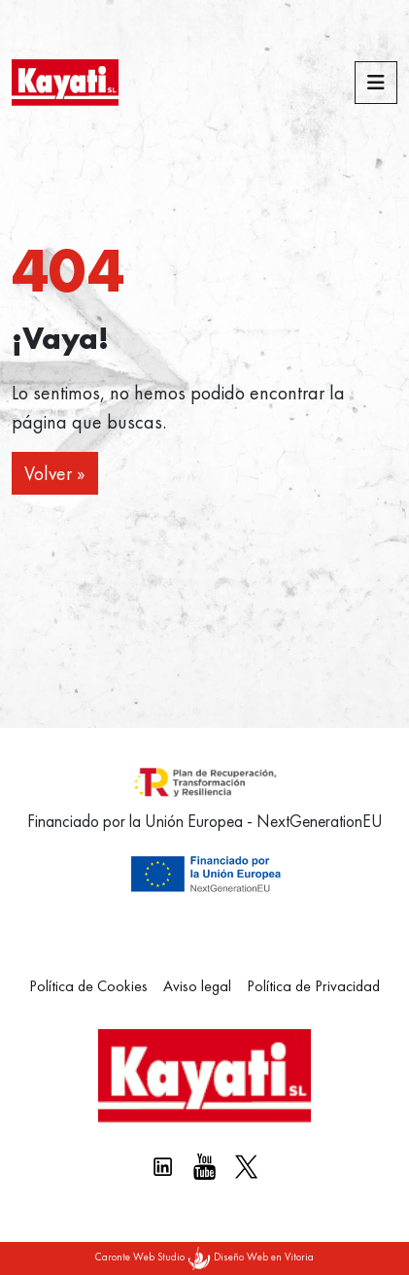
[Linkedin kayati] (163, 1167)
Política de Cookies (88, 986)
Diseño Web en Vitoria (264, 1256)
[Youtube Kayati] (204, 1167)
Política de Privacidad (313, 986)
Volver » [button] (54, 473)
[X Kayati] (246, 1167)
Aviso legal (197, 986)
